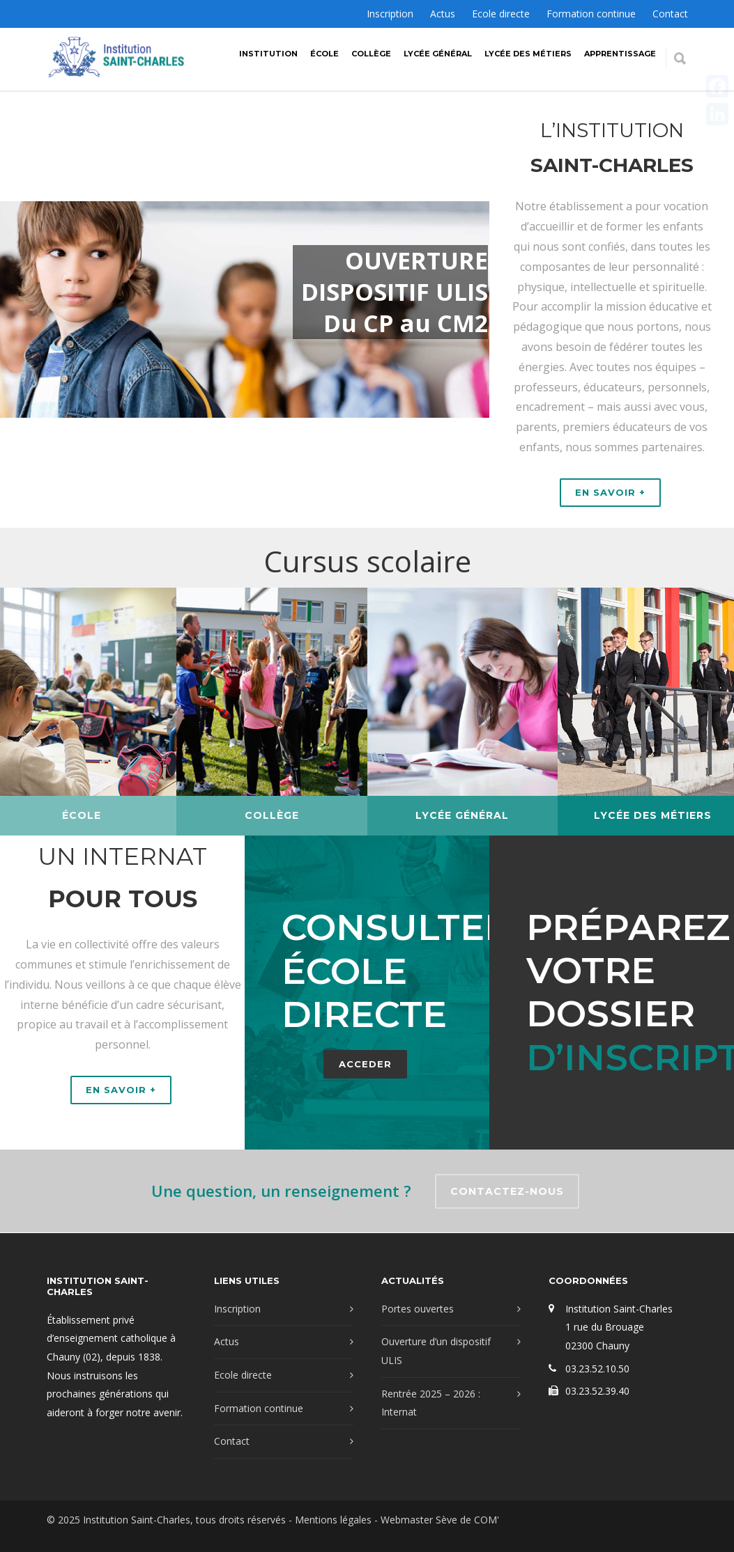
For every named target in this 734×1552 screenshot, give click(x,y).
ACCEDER (353, 1063)
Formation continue (591, 14)
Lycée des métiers (528, 53)
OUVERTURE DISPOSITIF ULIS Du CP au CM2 (395, 292)
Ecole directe (501, 14)
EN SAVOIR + (610, 492)
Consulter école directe (383, 970)
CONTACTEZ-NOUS (507, 1191)
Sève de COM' (467, 1519)
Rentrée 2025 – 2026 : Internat (430, 1403)
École (324, 53)
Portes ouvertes (417, 1308)
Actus (442, 14)
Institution (268, 53)
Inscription (390, 14)
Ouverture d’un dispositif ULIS (436, 1351)
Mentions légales (333, 1519)
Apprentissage (620, 53)
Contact (670, 14)
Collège (371, 53)
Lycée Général (438, 53)
